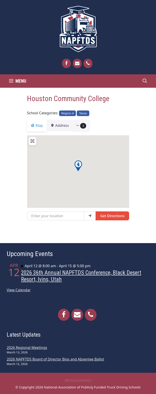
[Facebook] (66, 63)
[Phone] (87, 63)
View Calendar (19, 290)
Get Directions (112, 215)
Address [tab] (62, 125)
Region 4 (67, 113)
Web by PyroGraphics (78, 380)
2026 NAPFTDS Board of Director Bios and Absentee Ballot (55, 359)
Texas (83, 113)
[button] (86, 126)
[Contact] (77, 63)
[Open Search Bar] (145, 81)
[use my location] (90, 215)
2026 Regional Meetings (27, 347)
